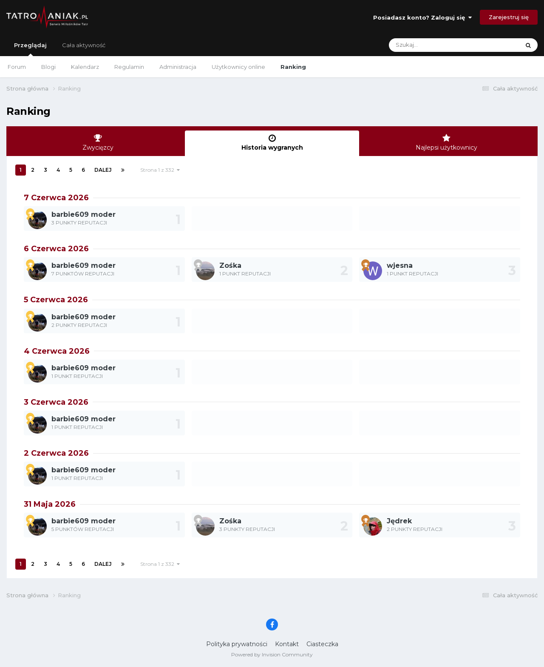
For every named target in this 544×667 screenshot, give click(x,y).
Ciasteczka (322, 644)
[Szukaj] (434, 45)
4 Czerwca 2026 (57, 351)
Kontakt (287, 644)
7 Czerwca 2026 (56, 197)
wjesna (400, 265)
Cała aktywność (83, 45)
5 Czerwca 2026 (56, 299)
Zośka (230, 265)
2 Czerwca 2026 (56, 453)
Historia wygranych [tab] (272, 142)
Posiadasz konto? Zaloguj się (422, 17)
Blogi (48, 66)
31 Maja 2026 (50, 504)
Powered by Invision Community (272, 654)
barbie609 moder (83, 214)
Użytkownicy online (238, 66)
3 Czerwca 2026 (56, 402)
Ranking (293, 66)
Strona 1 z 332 (160, 170)
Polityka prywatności (236, 644)
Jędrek (399, 521)
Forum (17, 66)
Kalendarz (85, 66)
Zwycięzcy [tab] (97, 142)
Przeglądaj (30, 49)
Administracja (177, 66)
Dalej (103, 170)
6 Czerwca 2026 (56, 248)
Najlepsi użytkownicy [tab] (446, 142)
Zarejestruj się (509, 17)
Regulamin (129, 66)
